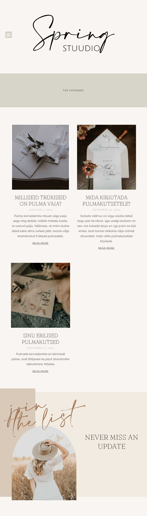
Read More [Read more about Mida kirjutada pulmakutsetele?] (106, 248)
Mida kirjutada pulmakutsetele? (106, 200)
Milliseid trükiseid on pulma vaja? (40, 200)
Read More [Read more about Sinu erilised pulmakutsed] (41, 371)
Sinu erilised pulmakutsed (40, 338)
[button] (8, 34)
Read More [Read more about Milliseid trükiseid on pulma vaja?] (41, 243)
